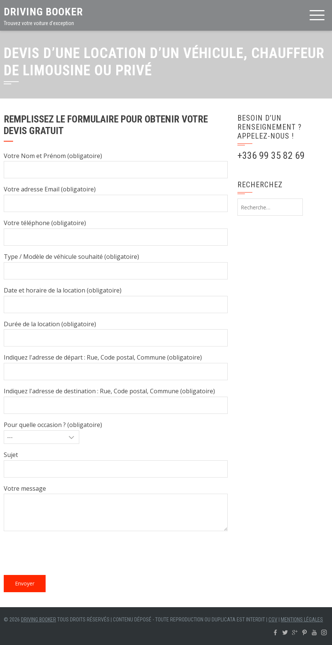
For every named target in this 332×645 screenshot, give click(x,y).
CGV (272, 620)
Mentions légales (302, 620)
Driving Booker (43, 12)
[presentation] (60, 554)
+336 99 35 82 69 (271, 155)
